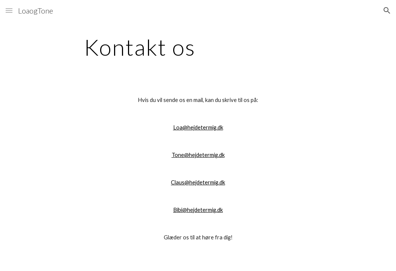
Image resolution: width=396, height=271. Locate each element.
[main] (139, 47)
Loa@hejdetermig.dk (198, 127)
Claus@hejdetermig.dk (198, 182)
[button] (9, 10)
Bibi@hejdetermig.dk (198, 210)
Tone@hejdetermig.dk (198, 155)
